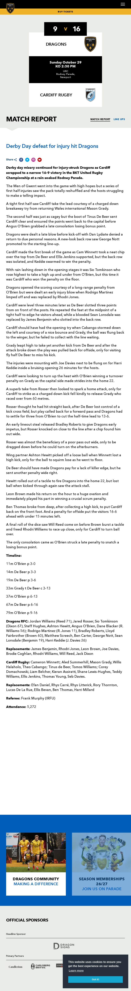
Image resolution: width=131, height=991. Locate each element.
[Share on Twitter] (27, 160)
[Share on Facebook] (21, 160)
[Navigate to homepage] (10, 8)
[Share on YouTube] (40, 160)
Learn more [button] (76, 970)
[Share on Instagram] (33, 160)
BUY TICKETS (65, 11)
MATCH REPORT (100, 119)
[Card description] (36, 864)
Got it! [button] (95, 979)
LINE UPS (119, 119)
